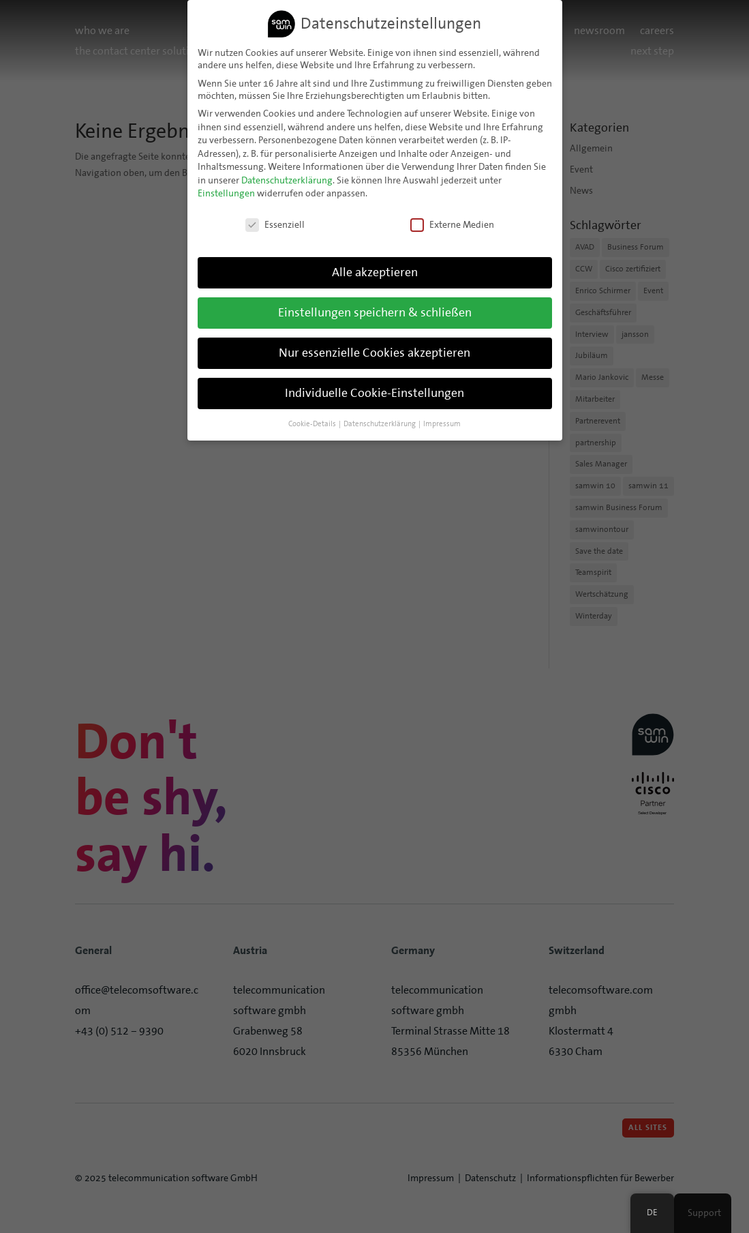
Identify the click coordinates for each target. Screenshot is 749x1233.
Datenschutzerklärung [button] (380, 422)
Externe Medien (452, 224)
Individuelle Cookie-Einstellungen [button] (374, 392)
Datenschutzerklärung (287, 179)
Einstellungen (226, 193)
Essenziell (275, 224)
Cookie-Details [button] (312, 422)
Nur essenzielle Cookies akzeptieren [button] (374, 352)
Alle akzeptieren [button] (375, 272)
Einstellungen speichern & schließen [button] (375, 312)
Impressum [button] (442, 422)
